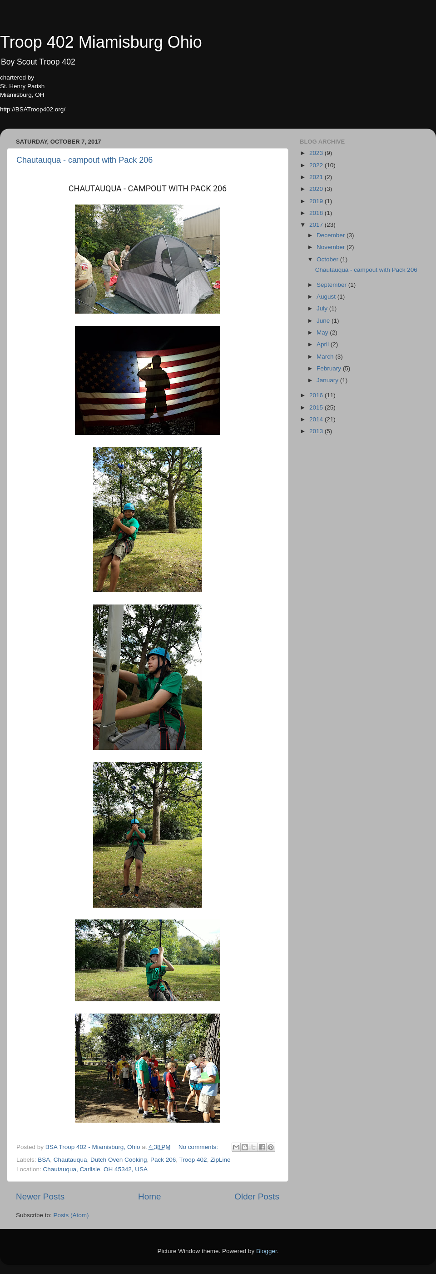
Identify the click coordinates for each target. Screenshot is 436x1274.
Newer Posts (40, 1196)
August (327, 296)
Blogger (266, 1251)
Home (149, 1196)
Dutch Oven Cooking (118, 1159)
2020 (317, 188)
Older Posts (256, 1196)
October (328, 259)
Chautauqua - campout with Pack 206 (84, 160)
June (324, 320)
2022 (317, 165)
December (332, 235)
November (332, 247)
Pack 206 (163, 1159)
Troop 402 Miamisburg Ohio (101, 42)
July (323, 308)
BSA (44, 1159)
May (323, 332)
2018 (317, 213)
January (328, 380)
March (326, 356)
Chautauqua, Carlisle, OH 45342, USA (95, 1169)
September (332, 284)
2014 (317, 419)
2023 (317, 153)
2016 (317, 395)
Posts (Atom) (71, 1215)
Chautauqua (70, 1159)
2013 (317, 431)
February (330, 368)
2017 (317, 224)
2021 (317, 177)
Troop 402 (193, 1159)
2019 (317, 201)
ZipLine (220, 1159)
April (324, 344)
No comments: (199, 1147)
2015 (317, 407)
